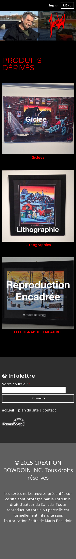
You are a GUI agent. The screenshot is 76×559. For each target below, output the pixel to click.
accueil (8, 410)
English (54, 5)
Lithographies (38, 244)
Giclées (38, 157)
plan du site (28, 410)
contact (49, 410)
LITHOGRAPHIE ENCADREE (38, 331)
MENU (67, 5)
